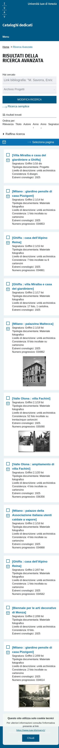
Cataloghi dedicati (17, 25)
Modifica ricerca (29, 99)
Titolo (18, 124)
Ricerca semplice (18, 106)
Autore (27, 124)
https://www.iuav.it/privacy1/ (37, 730)
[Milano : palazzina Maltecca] (32, 323)
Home (6, 47)
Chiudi (37, 738)
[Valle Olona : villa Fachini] (31, 398)
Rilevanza (8, 124)
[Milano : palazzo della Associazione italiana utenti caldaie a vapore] (32, 515)
